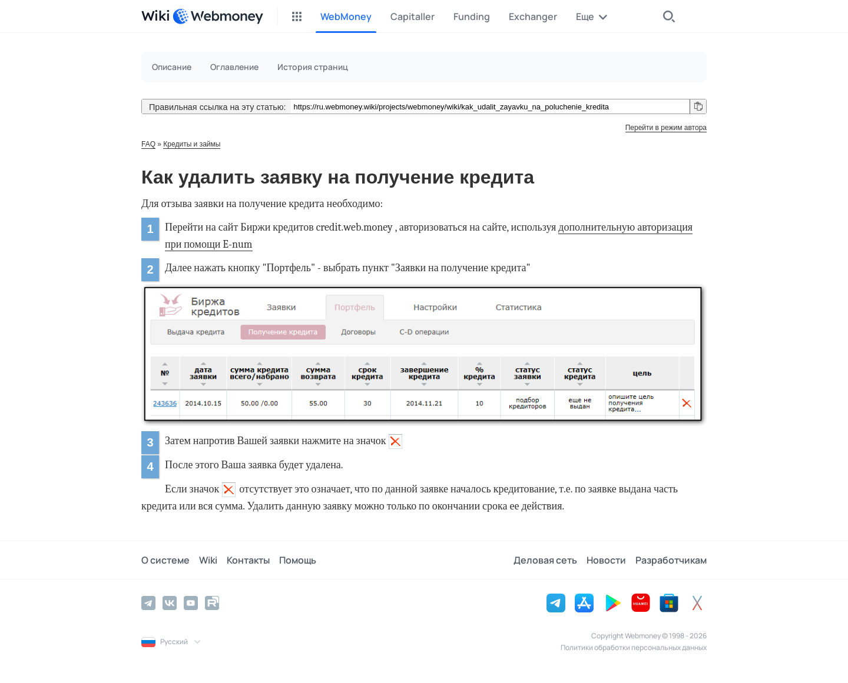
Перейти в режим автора (666, 128)
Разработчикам (671, 560)
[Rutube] (212, 603)
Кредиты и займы (191, 144)
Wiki (208, 560)
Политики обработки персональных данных (634, 647)
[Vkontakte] (170, 603)
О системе (165, 560)
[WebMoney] (218, 16)
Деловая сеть (545, 560)
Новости (606, 560)
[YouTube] (191, 603)
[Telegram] (148, 603)
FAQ (148, 144)
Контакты (248, 560)
